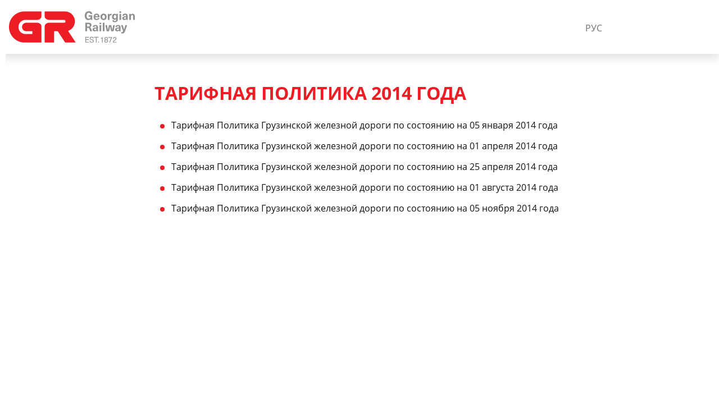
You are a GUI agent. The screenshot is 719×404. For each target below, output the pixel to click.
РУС (593, 28)
